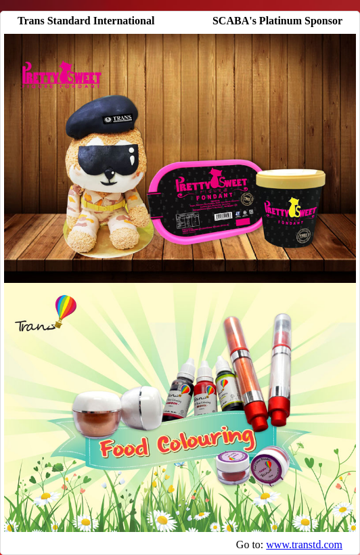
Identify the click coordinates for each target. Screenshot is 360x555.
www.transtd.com (304, 544)
